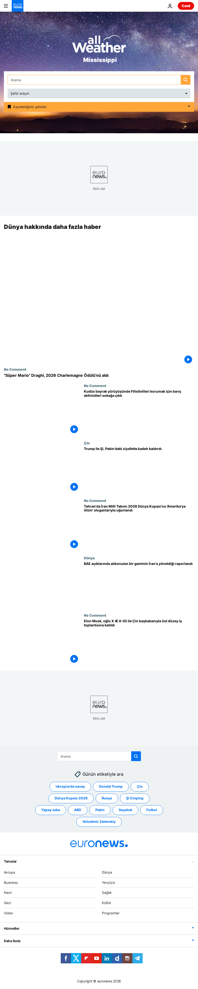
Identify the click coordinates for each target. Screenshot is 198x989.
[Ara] (99, 80)
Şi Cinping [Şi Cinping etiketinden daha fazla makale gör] (134, 798)
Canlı (186, 6)
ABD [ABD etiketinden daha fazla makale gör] (77, 810)
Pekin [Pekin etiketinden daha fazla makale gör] (100, 810)
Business (11, 882)
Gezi (7, 903)
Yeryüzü (108, 882)
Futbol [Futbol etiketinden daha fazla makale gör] (151, 810)
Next (8, 892)
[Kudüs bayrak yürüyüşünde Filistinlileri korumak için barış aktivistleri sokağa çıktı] (139, 412)
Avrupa (9, 872)
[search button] (185, 80)
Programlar (110, 913)
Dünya (89, 558)
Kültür (106, 903)
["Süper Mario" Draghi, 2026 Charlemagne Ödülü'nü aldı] (99, 375)
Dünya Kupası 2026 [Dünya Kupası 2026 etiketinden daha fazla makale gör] (71, 798)
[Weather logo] (99, 45)
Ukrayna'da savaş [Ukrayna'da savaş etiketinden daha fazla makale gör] (70, 786)
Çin (87, 443)
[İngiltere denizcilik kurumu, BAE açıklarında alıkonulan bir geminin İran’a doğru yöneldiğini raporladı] (139, 584)
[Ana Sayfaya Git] (17, 6)
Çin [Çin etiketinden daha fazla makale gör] (140, 786)
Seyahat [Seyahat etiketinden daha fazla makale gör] (125, 810)
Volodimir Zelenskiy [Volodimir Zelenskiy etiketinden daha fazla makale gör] (99, 821)
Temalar (10, 861)
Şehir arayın (19, 93)
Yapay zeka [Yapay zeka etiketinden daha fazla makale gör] (50, 810)
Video (8, 913)
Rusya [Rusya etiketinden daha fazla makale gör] (107, 798)
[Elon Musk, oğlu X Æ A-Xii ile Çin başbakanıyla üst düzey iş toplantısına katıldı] (139, 642)
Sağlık (107, 892)
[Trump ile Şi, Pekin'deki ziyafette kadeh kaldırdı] (139, 470)
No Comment (15, 369)
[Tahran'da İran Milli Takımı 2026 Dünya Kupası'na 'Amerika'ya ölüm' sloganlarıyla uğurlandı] (139, 527)
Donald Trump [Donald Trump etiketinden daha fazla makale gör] (111, 786)
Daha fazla (12, 940)
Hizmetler (11, 928)
